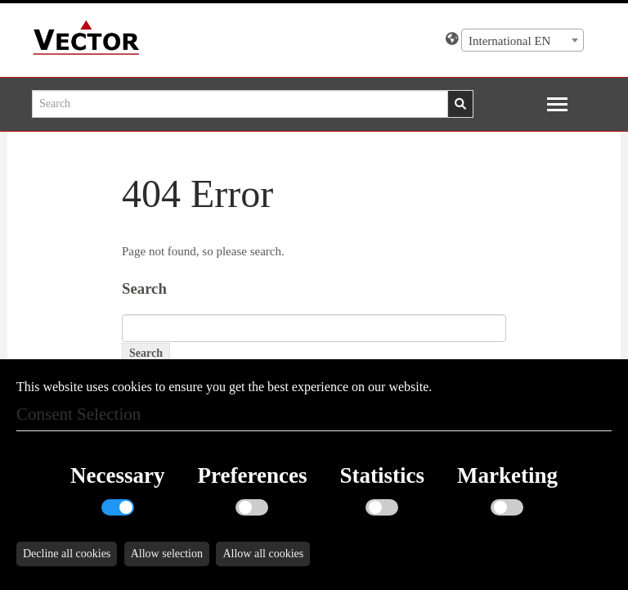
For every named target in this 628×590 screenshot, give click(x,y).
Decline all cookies (66, 553)
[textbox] (522, 40)
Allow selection (167, 553)
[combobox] (522, 40)
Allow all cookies (262, 553)
